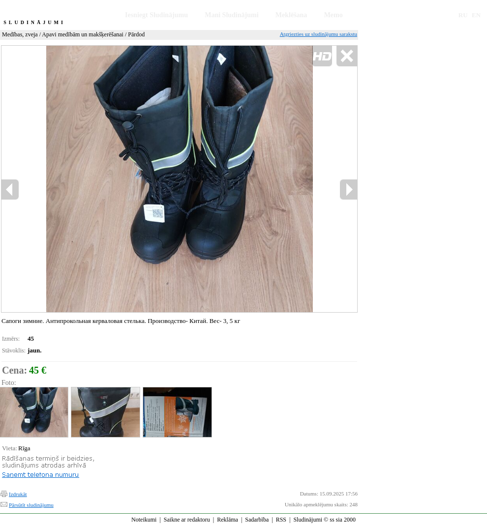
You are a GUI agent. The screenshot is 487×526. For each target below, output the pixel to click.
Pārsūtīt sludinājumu (31, 505)
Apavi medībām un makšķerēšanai (82, 34)
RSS (281, 519)
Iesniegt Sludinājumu (156, 15)
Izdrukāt (18, 494)
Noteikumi (143, 519)
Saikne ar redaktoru (187, 519)
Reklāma (227, 519)
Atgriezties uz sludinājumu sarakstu (318, 34)
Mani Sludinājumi (231, 15)
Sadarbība (257, 519)
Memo (333, 15)
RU (463, 15)
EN (476, 15)
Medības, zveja (20, 34)
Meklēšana (291, 15)
